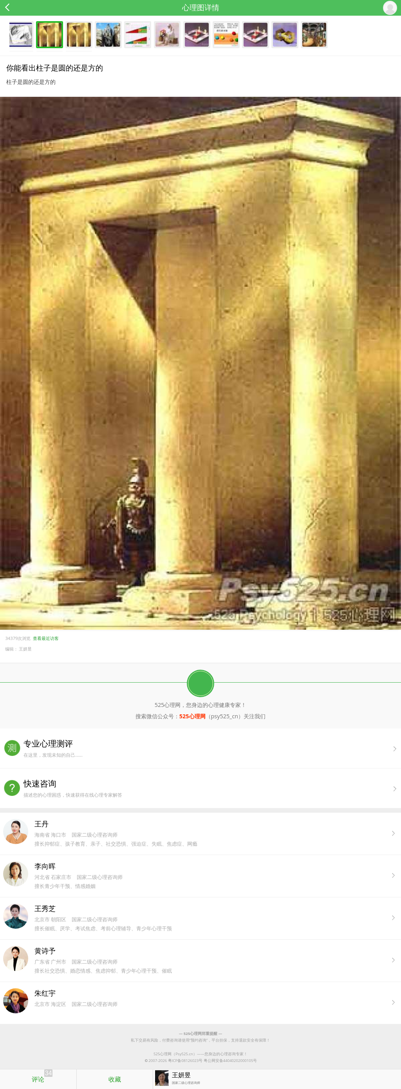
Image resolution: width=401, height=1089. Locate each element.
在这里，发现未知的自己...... (212, 748)
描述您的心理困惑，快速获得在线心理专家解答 (212, 788)
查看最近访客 (46, 638)
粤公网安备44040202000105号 (230, 1060)
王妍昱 (25, 649)
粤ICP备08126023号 (185, 1060)
